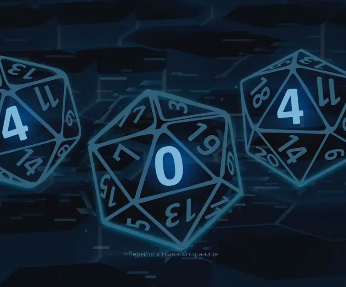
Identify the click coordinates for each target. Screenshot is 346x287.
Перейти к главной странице (173, 254)
